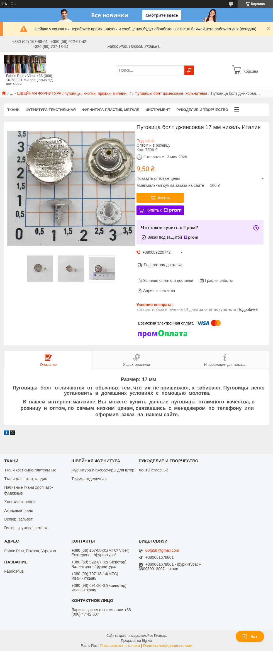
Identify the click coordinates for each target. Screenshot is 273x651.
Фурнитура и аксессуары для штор (102, 470)
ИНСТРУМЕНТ (157, 110)
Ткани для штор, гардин (25, 478)
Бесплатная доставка (163, 265)
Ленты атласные (154, 470)
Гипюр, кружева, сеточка (26, 528)
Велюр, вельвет (18, 519)
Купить (164, 198)
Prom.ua (160, 636)
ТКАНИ (13, 110)
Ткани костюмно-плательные (30, 470)
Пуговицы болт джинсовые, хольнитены (171, 93)
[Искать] (189, 70)
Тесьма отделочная (88, 478)
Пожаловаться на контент (120, 646)
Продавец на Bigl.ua (136, 641)
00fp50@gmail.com (162, 550)
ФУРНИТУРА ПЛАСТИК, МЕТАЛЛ (110, 110)
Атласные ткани (18, 510)
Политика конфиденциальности (167, 646)
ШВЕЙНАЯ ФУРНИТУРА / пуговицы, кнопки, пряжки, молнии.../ (74, 93)
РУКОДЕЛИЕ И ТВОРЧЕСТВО (202, 110)
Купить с (164, 210)
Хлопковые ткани (19, 502)
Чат (249, 636)
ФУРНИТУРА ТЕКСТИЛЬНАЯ (51, 110)
